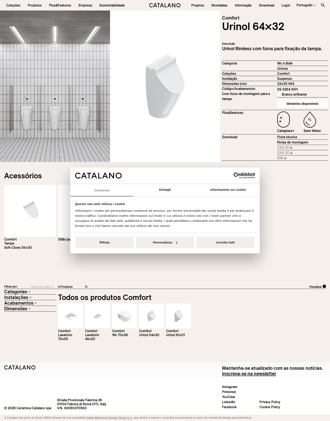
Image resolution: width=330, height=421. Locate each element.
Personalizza (165, 242)
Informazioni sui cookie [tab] (228, 189)
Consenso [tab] (101, 190)
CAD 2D (288, 147)
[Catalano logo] (165, 5)
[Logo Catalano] (20, 367)
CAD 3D (288, 153)
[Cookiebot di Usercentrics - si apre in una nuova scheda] (236, 175)
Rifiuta (104, 242)
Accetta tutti (225, 242)
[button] (13, 5)
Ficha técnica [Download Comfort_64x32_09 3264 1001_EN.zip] (287, 137)
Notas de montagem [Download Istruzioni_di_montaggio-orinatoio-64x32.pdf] (292, 142)
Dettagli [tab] (165, 189)
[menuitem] (60, 5)
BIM (288, 158)
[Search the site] (323, 5)
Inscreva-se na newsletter (249, 373)
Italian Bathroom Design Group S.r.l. (109, 418)
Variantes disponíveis (302, 103)
